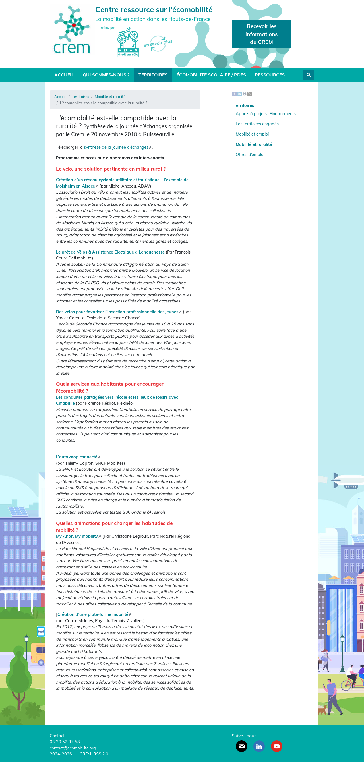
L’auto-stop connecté (76, 457)
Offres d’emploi (250, 154)
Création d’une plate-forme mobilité (92, 614)
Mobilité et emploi (252, 134)
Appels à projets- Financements (266, 113)
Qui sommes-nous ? (106, 75)
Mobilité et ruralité (110, 96)
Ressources (270, 75)
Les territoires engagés (257, 123)
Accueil (64, 75)
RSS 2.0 (100, 754)
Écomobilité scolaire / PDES (211, 75)
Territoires (152, 75)
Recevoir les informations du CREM (261, 34)
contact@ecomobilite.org (73, 748)
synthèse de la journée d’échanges (116, 147)
